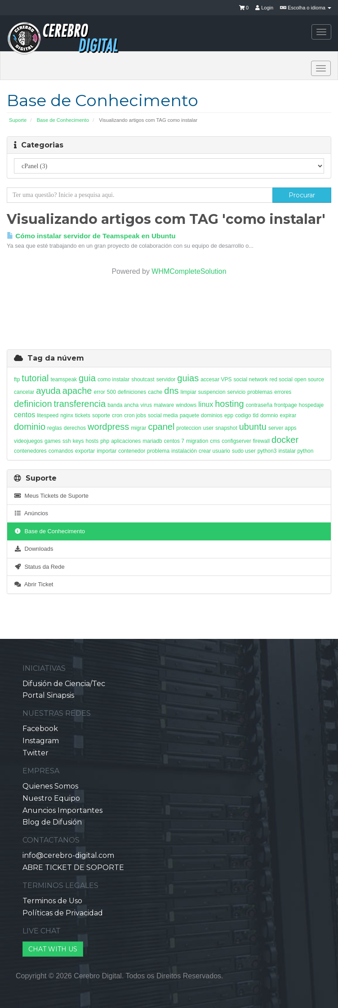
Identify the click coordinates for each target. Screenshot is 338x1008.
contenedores (30, 451)
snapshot (226, 428)
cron (117, 415)
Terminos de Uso (52, 900)
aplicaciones (126, 441)
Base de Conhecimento (63, 120)
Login (264, 7)
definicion (33, 404)
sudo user (244, 451)
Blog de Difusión (52, 822)
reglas (54, 428)
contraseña (259, 405)
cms (215, 441)
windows (186, 405)
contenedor (131, 451)
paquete (189, 415)
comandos (61, 451)
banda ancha (122, 405)
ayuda (48, 391)
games (52, 441)
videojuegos (28, 441)
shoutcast (142, 379)
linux (205, 404)
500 (111, 392)
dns (171, 391)
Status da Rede (39, 566)
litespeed (47, 415)
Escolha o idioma (305, 7)
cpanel (161, 427)
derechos (75, 428)
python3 (267, 451)
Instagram (40, 740)
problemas (259, 392)
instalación (184, 451)
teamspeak (63, 379)
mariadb (152, 441)
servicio (236, 392)
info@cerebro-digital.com (68, 855)
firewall (261, 441)
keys (78, 441)
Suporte (18, 120)
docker (284, 440)
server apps (282, 428)
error (99, 392)
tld (256, 415)
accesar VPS (215, 379)
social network (251, 379)
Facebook (40, 728)
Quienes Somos (50, 786)
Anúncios (31, 513)
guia (87, 378)
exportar (85, 451)
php (104, 441)
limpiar (188, 392)
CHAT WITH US (52, 949)
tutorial (35, 378)
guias (188, 378)
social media (163, 415)
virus (146, 405)
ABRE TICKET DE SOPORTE (73, 867)
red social (281, 379)
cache (155, 392)
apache (77, 391)
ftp (17, 379)
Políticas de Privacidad (62, 913)
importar (106, 451)
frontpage (285, 405)
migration (197, 441)
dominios (211, 415)
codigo (243, 415)
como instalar (113, 379)
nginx (66, 415)
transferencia (80, 404)
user (208, 428)
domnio (269, 415)
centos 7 (174, 441)
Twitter (35, 753)
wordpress (108, 427)
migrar (138, 428)
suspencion (212, 392)
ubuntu (253, 427)
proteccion (188, 428)
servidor (166, 379)
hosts (91, 441)
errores (282, 392)
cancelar (24, 392)
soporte (101, 415)
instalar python (295, 451)
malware (164, 405)
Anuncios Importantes (62, 810)
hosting (229, 404)
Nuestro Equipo (51, 798)
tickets (82, 415)
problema (158, 451)
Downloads (33, 548)
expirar (288, 415)
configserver (236, 441)
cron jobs (135, 415)
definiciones (132, 392)
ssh (66, 441)
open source (309, 379)
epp (228, 415)
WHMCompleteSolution (188, 271)
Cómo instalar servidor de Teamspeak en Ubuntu (91, 236)
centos (24, 415)
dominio (29, 427)
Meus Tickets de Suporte (51, 495)
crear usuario (214, 451)
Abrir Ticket (33, 584)
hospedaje (311, 405)
